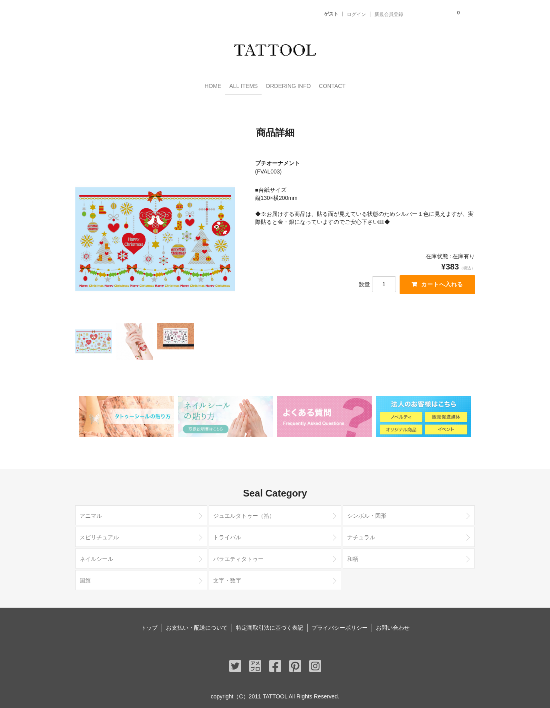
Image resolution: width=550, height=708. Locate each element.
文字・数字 (227, 577)
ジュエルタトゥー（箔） (244, 513)
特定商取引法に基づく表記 (269, 625)
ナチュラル (361, 534)
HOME (189, 85)
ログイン (356, 14)
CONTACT (354, 85)
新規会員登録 (388, 14)
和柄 (352, 556)
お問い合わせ (393, 625)
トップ (149, 625)
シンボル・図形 (366, 513)
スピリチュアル (99, 534)
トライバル (227, 534)
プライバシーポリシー (340, 625)
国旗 (85, 577)
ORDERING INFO (294, 85)
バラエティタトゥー (238, 556)
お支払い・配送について (197, 625)
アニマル (91, 513)
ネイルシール (96, 556)
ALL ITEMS (233, 85)
